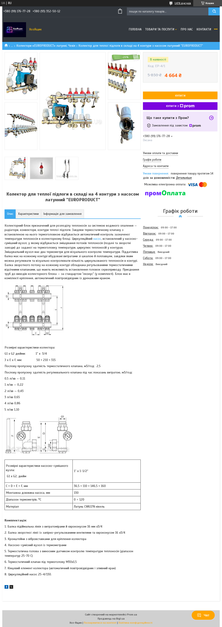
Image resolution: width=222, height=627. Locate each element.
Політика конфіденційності (135, 622)
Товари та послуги (159, 29)
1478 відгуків (183, 3)
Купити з (180, 106)
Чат (203, 615)
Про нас (187, 29)
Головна (135, 29)
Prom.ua (132, 614)
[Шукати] (214, 11)
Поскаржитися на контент (100, 622)
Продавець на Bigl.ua (111, 618)
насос (97, 239)
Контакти (203, 29)
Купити (180, 95)
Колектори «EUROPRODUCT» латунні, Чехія (45, 46)
